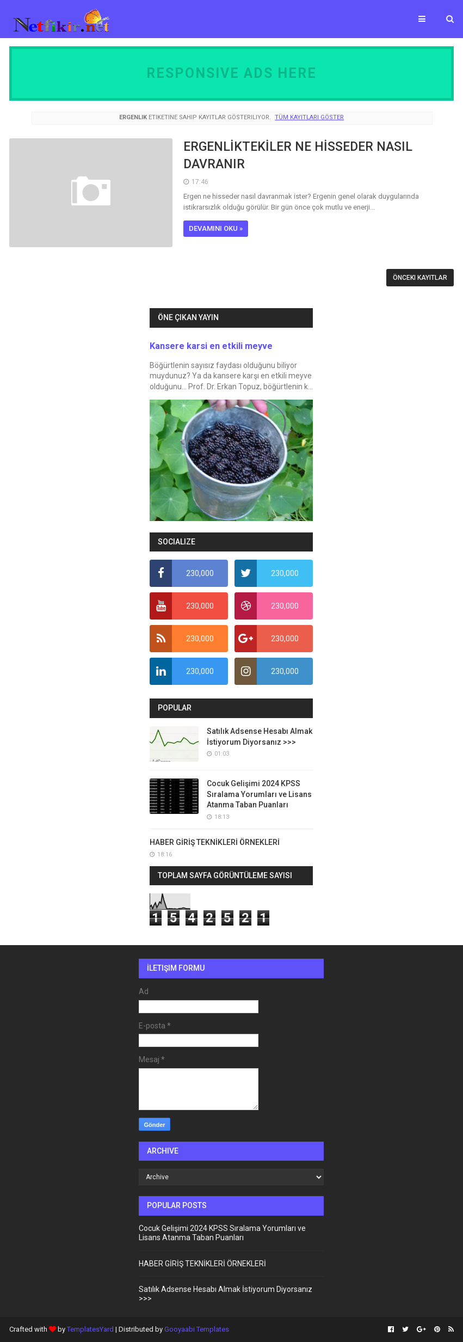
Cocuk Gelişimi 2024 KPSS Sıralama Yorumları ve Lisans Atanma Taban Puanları (259, 794)
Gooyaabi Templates (196, 1329)
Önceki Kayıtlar (420, 277)
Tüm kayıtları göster (309, 117)
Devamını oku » (216, 228)
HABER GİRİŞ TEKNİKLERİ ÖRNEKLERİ (215, 842)
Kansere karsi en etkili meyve (211, 346)
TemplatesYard (90, 1329)
